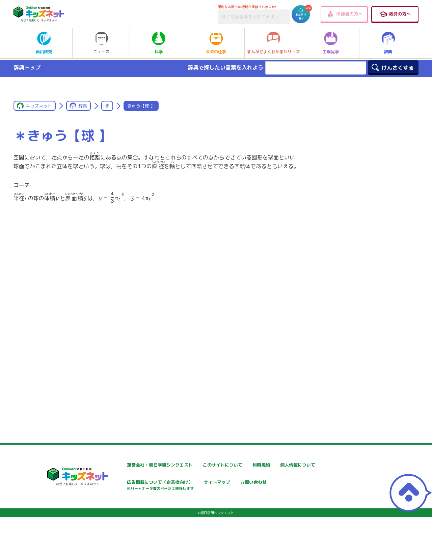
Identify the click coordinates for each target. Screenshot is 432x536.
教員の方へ (395, 14)
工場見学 (331, 43)
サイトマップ (282, 483)
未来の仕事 (216, 43)
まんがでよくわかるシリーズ (273, 43)
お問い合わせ (120, 506)
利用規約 (277, 465)
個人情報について (125, 483)
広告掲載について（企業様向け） (222, 486)
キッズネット (39, 106)
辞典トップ (27, 67)
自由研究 (44, 43)
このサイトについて (208, 465)
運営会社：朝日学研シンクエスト (141, 465)
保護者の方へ (344, 14)
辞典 (388, 43)
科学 (158, 43)
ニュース (101, 43)
